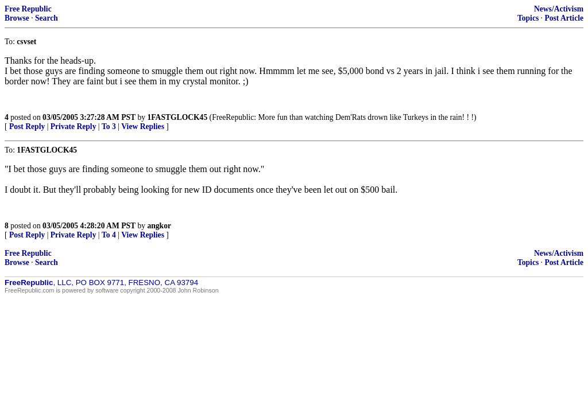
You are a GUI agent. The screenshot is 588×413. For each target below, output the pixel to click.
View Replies (142, 126)
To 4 (109, 235)
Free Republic (28, 9)
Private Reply (73, 126)
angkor (159, 225)
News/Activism (558, 9)
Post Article (563, 18)
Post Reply (27, 126)
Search (46, 18)
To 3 (109, 126)
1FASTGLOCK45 (177, 117)
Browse (17, 18)
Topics (528, 18)
